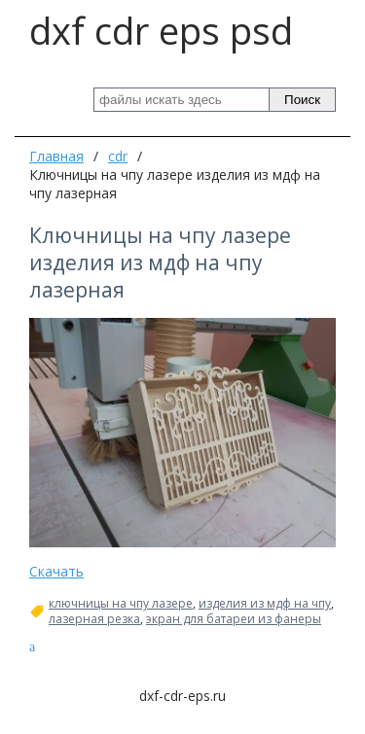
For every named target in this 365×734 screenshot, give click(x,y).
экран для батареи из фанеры (233, 619)
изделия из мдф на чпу (265, 604)
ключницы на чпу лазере (121, 604)
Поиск (302, 99)
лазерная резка (94, 619)
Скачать (56, 571)
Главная (56, 156)
